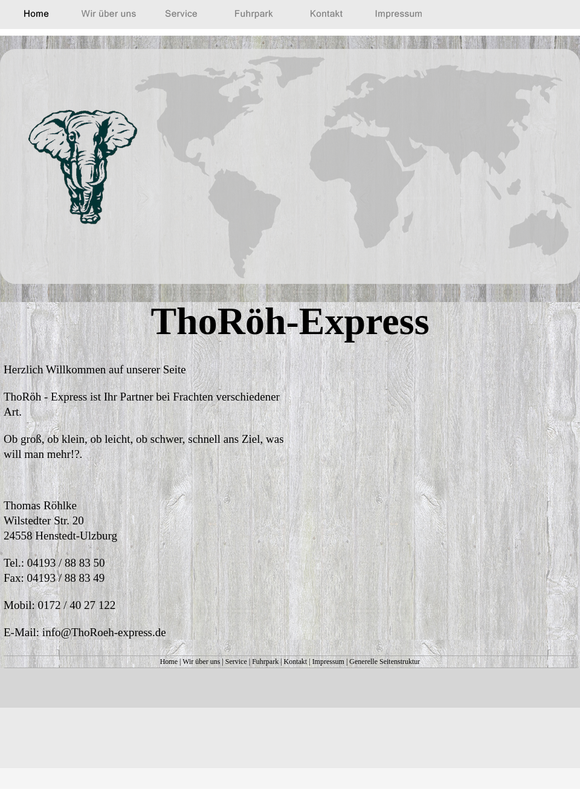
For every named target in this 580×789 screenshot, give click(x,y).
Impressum (328, 661)
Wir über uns (201, 661)
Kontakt (296, 661)
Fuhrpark (265, 661)
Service (236, 661)
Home (169, 661)
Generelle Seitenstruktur (384, 661)
